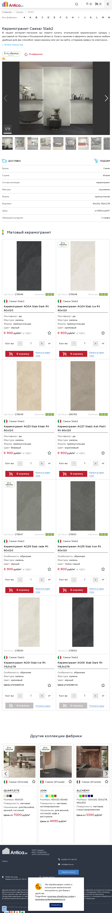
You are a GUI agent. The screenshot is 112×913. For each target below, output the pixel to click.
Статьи (4, 861)
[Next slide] (106, 773)
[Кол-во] (31, 343)
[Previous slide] (5, 773)
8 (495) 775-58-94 (69, 859)
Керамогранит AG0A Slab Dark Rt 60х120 (26, 308)
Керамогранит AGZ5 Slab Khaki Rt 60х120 (26, 428)
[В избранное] (49, 333)
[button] (106, 98)
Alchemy (83, 790)
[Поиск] (76, 4)
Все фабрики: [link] (9, 17)
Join (43, 790)
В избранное (33, 54)
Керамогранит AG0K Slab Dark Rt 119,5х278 (80, 664)
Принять (56, 905)
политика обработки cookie (60, 896)
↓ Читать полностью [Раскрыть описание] (12, 44)
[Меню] (108, 4)
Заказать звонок (68, 872)
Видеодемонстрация (3, 58)
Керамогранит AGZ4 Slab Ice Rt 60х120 (79, 308)
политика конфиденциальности (50, 899)
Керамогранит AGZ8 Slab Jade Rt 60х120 (26, 548)
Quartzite (11, 790)
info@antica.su (67, 864)
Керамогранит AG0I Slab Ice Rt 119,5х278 (25, 664)
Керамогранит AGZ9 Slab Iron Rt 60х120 (79, 548)
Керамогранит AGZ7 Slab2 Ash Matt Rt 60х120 (82, 428)
